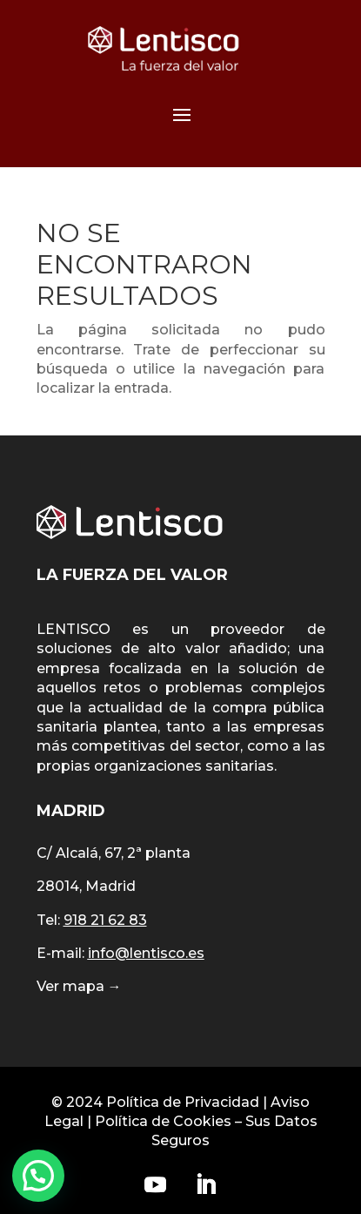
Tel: (92, 920)
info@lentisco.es (146, 953)
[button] (38, 1176)
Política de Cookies (163, 1121)
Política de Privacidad (182, 1102)
